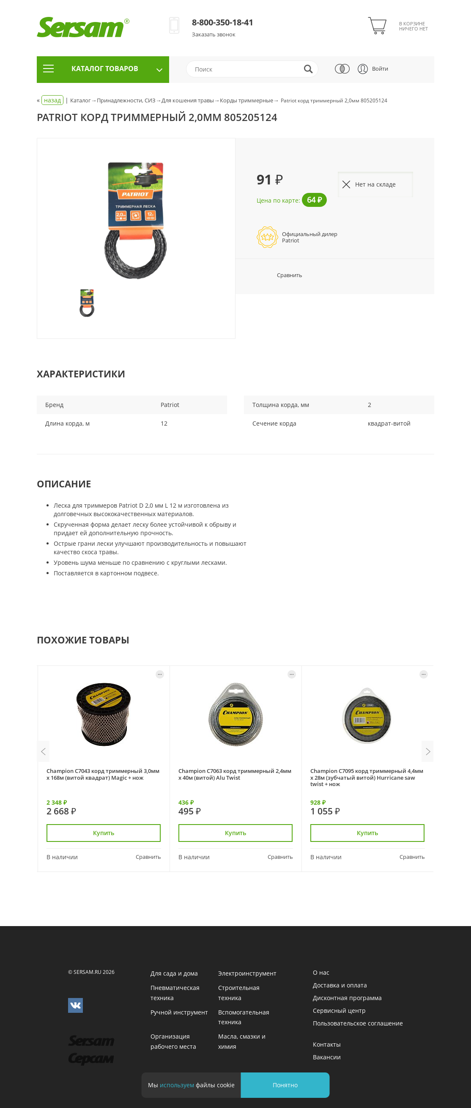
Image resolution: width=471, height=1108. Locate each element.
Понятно (285, 1085)
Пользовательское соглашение (358, 1023)
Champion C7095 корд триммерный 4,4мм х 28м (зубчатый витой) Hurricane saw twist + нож (366, 777)
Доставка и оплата (340, 985)
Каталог (80, 100)
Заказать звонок (214, 34)
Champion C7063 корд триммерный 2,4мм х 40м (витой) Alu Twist (234, 774)
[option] (136, 220)
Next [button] (428, 751)
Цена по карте (277, 200)
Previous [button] (43, 751)
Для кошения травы (188, 100)
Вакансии (327, 1057)
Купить (104, 833)
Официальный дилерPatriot (309, 237)
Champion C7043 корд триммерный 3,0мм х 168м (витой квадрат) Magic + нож (103, 774)
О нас (321, 972)
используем (177, 1085)
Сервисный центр (339, 1010)
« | (53, 100)
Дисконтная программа (347, 998)
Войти (380, 68)
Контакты (327, 1044)
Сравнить (279, 275)
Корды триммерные (246, 100)
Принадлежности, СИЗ (126, 100)
